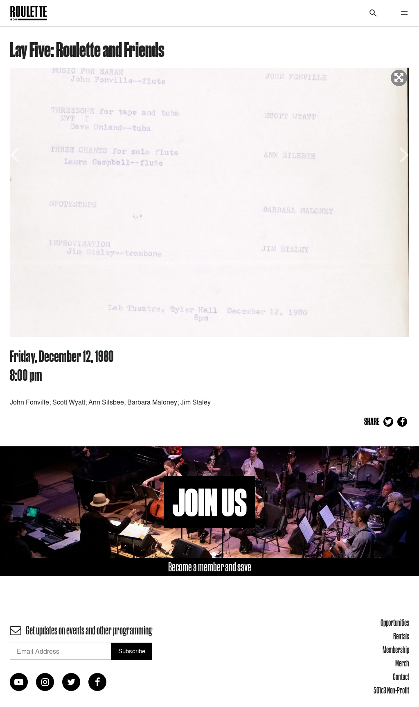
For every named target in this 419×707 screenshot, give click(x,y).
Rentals (401, 636)
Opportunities (395, 622)
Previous (16, 154)
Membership (396, 649)
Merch (402, 663)
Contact (401, 676)
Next (403, 154)
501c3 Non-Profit (391, 690)
